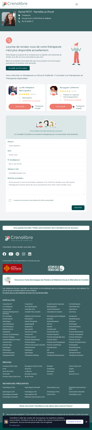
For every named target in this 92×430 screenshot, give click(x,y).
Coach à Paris (51, 394)
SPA (48, 350)
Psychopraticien (52, 347)
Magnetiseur (29, 326)
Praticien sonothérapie (54, 345)
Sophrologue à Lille (9, 392)
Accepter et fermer (74, 422)
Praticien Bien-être (53, 332)
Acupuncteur (29, 304)
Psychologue (6, 347)
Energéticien (73, 316)
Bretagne (50, 366)
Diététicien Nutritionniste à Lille (35, 397)
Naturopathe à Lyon (53, 387)
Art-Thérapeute (7, 306)
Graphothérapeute (53, 321)
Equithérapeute (8, 319)
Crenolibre (7, 247)
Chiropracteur (7, 309)
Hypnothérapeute (8, 324)
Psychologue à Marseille (10, 394)
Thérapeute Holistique (32, 355)
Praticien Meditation (75, 337)
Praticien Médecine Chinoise (11, 339)
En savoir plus (15, 425)
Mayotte (71, 371)
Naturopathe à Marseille (76, 392)
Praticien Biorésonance (76, 332)
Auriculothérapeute (31, 306)
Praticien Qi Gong (74, 339)
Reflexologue (7, 350)
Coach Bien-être (30, 309)
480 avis (33, 94)
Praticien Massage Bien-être (56, 337)
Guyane (71, 369)
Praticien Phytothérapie (32, 339)
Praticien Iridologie (8, 337)
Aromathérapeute (74, 304)
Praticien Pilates (52, 339)
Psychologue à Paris (9, 387)
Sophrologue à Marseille (32, 387)
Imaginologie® (29, 324)
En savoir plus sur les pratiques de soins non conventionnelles (25, 293)
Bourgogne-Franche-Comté (33, 366)
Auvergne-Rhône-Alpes (10, 366)
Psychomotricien (30, 347)
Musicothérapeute (75, 326)
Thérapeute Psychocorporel (55, 355)
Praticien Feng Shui (53, 334)
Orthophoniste (51, 329)
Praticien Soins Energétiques (56, 342)
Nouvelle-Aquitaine (31, 374)
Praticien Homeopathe (76, 334)
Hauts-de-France (8, 371)
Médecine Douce (8, 329)
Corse (4, 369)
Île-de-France (29, 376)
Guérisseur (72, 321)
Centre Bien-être (74, 306)
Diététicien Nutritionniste (33, 316)
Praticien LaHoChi (30, 337)
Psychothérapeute (74, 347)
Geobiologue (7, 321)
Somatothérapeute (9, 352)
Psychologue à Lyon (75, 394)
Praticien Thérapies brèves (77, 342)
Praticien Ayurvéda (31, 332)
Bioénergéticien (52, 306)
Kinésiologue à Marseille (10, 397)
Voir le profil (19, 107)
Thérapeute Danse (75, 352)
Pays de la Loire (74, 374)
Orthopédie (72, 329)
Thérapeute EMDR (8, 355)
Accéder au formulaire (18, 68)
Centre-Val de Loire (75, 366)
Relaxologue (29, 350)
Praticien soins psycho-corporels (35, 345)
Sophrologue (29, 352)
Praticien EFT (29, 334)
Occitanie (50, 374)
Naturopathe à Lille (31, 394)
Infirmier (49, 324)
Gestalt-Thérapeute (31, 321)
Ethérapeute (29, 319)
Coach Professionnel (53, 309)
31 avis (74, 91)
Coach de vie (73, 309)
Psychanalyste (73, 345)
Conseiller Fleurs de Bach (32, 312)
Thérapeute (50, 352)
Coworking (72, 312)
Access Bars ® (7, 304)
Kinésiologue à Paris (53, 392)
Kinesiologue (73, 324)
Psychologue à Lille (31, 392)
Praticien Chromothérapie (11, 334)
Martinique (50, 371)
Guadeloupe (51, 369)
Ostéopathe (6, 332)
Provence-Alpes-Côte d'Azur (12, 376)
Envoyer (78, 208)
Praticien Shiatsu (30, 342)
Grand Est (28, 369)
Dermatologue (7, 316)
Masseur (49, 326)
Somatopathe (73, 350)
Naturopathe (29, 329)
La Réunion (28, 371)
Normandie (6, 374)
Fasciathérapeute (74, 319)
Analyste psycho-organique (55, 304)
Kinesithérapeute (8, 326)
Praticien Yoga (7, 345)
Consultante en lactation (54, 312)
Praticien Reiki (7, 342)
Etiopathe (50, 319)
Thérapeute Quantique (76, 355)
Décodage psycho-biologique (56, 316)
